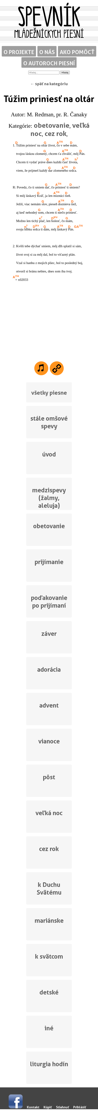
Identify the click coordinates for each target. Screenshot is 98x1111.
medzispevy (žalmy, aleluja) (49, 497)
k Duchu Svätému (49, 888)
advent (49, 705)
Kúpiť (48, 1107)
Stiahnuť (62, 1107)
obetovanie (51, 125)
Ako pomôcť (77, 52)
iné (49, 1028)
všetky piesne (49, 392)
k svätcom (49, 956)
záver (49, 633)
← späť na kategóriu (49, 83)
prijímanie (49, 562)
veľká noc (49, 813)
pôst (49, 777)
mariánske (49, 920)
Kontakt (33, 1107)
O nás (47, 52)
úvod (49, 454)
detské (49, 992)
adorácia (49, 669)
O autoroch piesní (49, 63)
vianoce (49, 741)
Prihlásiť (79, 1107)
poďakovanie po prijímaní (49, 601)
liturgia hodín (49, 1064)
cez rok (55, 133)
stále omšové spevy (49, 422)
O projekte (19, 52)
